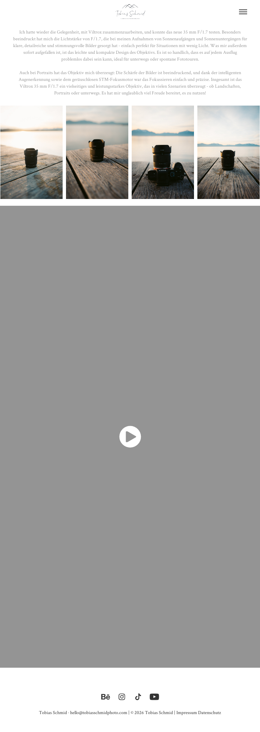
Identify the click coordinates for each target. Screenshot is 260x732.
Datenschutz (209, 712)
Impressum (186, 712)
